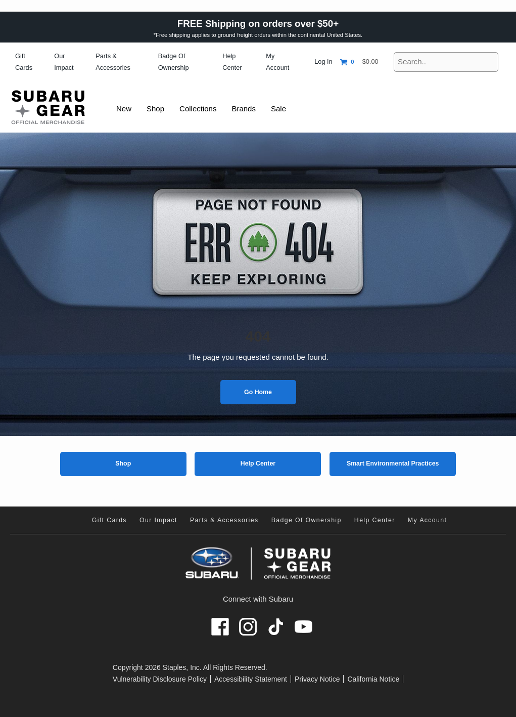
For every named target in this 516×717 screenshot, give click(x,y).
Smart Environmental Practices (393, 463)
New (124, 108)
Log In (323, 61)
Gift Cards (109, 520)
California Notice (373, 679)
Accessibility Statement (250, 679)
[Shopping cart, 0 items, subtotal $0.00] (359, 62)
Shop (123, 463)
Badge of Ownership (306, 520)
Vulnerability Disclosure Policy (160, 679)
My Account (427, 520)
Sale (283, 108)
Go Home (258, 392)
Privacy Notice (317, 679)
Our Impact (158, 520)
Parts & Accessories (224, 520)
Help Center (258, 463)
